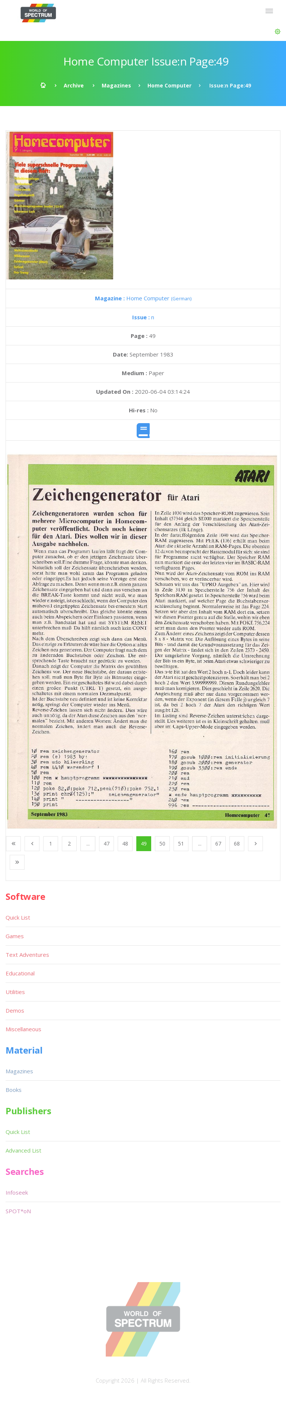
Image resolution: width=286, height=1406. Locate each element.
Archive (74, 85)
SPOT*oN (18, 1211)
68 (237, 843)
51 (181, 843)
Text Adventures (27, 954)
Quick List (18, 917)
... (88, 843)
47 (106, 843)
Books (14, 1089)
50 (162, 843)
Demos (15, 1010)
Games (15, 936)
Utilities (15, 992)
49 (144, 843)
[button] (277, 31)
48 (125, 843)
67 (218, 843)
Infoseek (17, 1192)
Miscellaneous (23, 1029)
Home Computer (169, 85)
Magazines (116, 85)
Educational (20, 973)
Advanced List (23, 1150)
